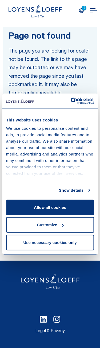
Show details (71, 190)
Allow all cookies (50, 207)
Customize (50, 225)
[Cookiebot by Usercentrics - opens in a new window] (71, 101)
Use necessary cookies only (50, 242)
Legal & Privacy (50, 331)
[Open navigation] (93, 10)
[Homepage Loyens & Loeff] (35, 10)
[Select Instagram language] (56, 319)
